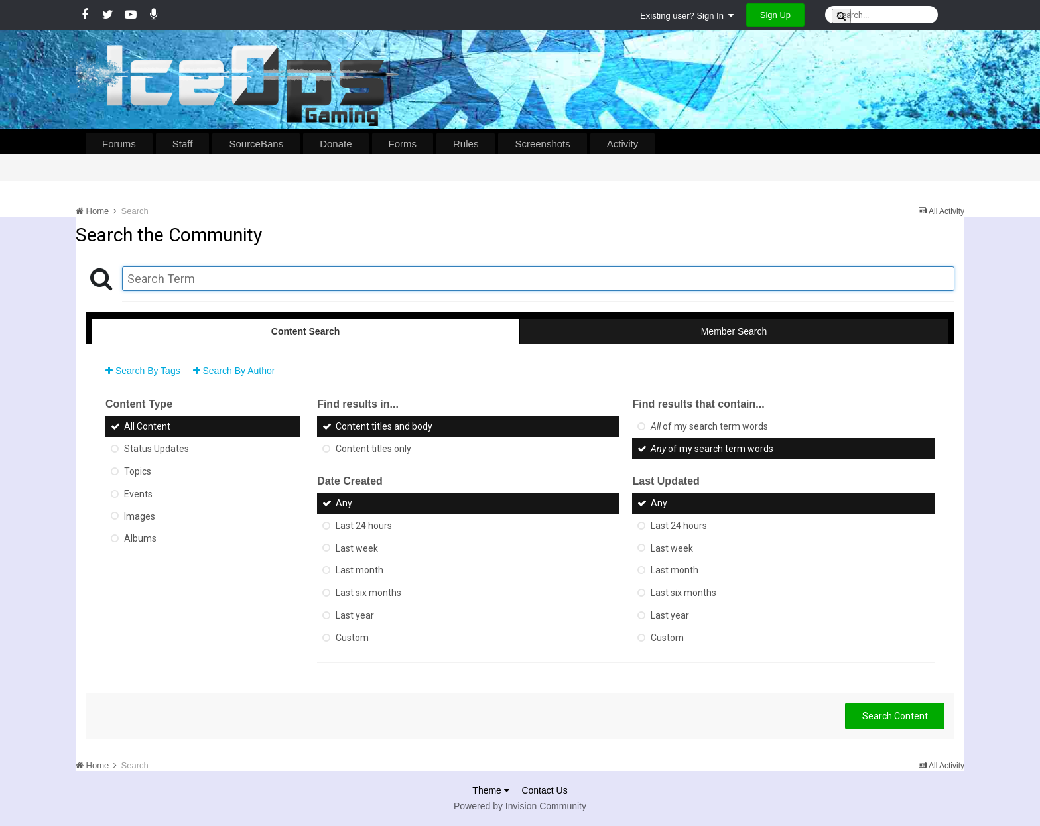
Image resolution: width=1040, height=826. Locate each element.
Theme (490, 790)
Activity (623, 143)
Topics (137, 471)
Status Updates (156, 448)
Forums (119, 143)
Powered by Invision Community (520, 806)
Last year (355, 615)
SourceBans (256, 143)
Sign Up (775, 15)
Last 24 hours (364, 525)
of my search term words (709, 426)
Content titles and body (384, 426)
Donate (336, 143)
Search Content (895, 716)
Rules (465, 143)
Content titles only (373, 448)
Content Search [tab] (305, 331)
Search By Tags (142, 370)
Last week (357, 547)
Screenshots (542, 143)
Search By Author (234, 370)
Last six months (368, 592)
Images (139, 515)
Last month (359, 570)
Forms (403, 143)
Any (344, 503)
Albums (140, 538)
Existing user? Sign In (687, 16)
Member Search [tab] (734, 331)
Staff (182, 143)
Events (138, 494)
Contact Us (544, 790)
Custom (352, 637)
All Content (147, 426)
